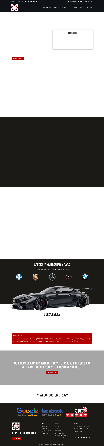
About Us (56, 7)
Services (64, 7)
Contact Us (89, 7)
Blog (70, 7)
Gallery (81, 7)
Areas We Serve (47, 7)
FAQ (75, 7)
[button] (12, 331)
